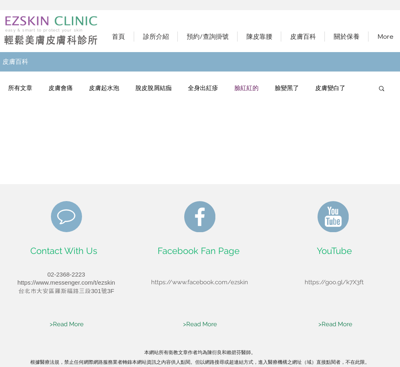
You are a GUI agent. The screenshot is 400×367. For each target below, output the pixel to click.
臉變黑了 (287, 88)
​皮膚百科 (15, 61)
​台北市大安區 (36, 290)
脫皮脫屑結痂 (153, 88)
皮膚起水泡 (104, 88)
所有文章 (20, 88)
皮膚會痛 (60, 88)
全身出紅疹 (203, 88)
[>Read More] (66, 325)
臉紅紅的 (246, 88)
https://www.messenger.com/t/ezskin (66, 282)
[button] (381, 89)
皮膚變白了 (330, 88)
